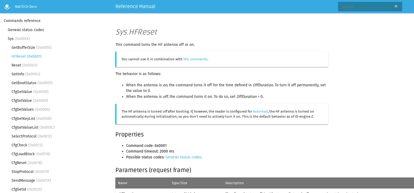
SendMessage (31, 180)
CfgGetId (27, 189)
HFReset (27, 56)
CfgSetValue (30, 100)
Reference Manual (135, 6)
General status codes (26, 30)
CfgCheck (27, 145)
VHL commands (195, 59)
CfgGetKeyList (32, 118)
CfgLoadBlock (31, 154)
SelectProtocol (32, 136)
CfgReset (27, 163)
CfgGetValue (30, 92)
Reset (24, 65)
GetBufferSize (32, 47)
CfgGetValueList (33, 127)
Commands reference (22, 20)
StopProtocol (30, 171)
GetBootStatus (32, 83)
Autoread (260, 111)
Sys (19, 38)
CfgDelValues (31, 109)
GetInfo (26, 74)
